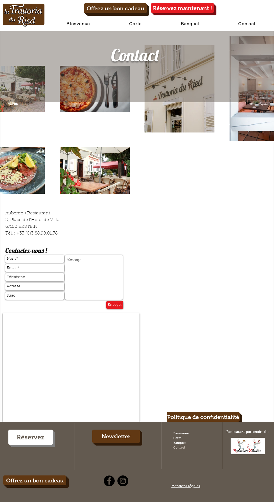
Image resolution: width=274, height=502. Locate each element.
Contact (179, 447)
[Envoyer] (114, 305)
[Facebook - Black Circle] (109, 480)
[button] (135, 23)
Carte (177, 438)
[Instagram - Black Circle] (122, 480)
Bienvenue (181, 433)
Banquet (179, 442)
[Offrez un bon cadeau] (115, 8)
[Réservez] (30, 437)
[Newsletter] (116, 436)
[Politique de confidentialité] (203, 417)
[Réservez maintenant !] (182, 8)
